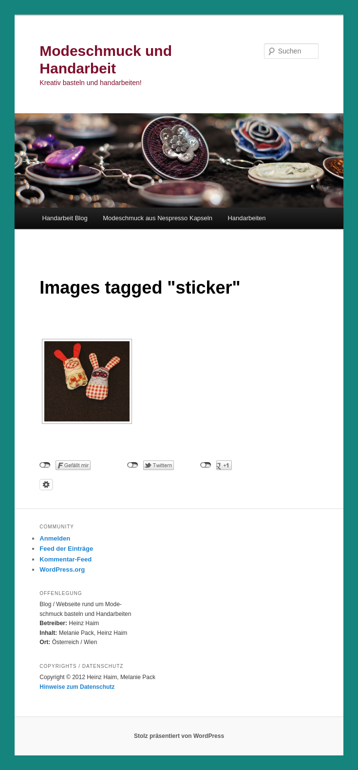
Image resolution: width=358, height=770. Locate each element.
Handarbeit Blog (64, 218)
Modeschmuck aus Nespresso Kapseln (157, 218)
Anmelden (54, 538)
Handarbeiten (246, 218)
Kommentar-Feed (65, 559)
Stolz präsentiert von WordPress (179, 736)
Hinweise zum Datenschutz (76, 686)
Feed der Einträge (66, 548)
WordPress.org (62, 569)
